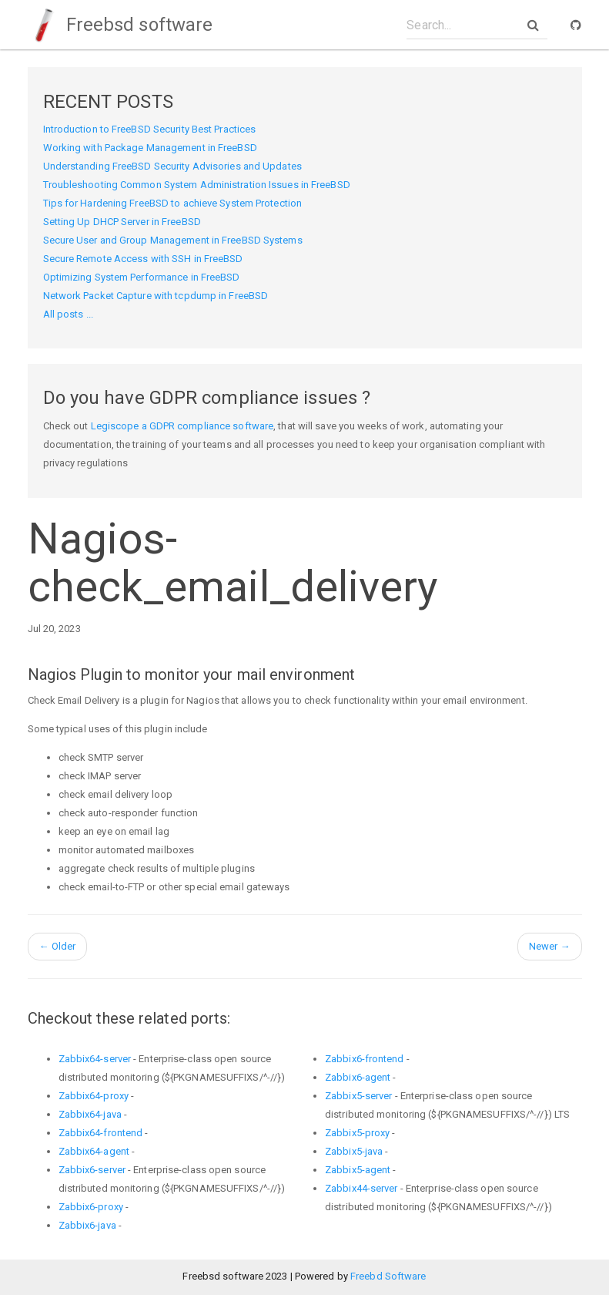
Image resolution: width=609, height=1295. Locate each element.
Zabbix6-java (87, 1225)
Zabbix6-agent (357, 1077)
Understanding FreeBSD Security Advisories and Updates (172, 166)
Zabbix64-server (95, 1059)
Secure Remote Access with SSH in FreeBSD (143, 258)
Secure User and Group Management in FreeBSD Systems (173, 240)
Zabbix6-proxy (91, 1207)
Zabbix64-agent (94, 1151)
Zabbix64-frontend (101, 1133)
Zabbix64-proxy (94, 1096)
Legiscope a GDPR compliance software (182, 426)
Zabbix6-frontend (364, 1059)
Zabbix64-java (90, 1114)
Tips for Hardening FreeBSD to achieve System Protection (173, 203)
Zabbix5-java (354, 1151)
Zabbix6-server (92, 1170)
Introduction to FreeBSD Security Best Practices (149, 129)
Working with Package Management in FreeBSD (150, 147)
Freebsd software (120, 24)
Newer (550, 946)
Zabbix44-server (361, 1188)
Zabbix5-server (358, 1096)
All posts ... (68, 314)
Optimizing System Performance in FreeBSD (141, 277)
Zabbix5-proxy (357, 1133)
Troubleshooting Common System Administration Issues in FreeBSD (196, 184)
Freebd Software (388, 1276)
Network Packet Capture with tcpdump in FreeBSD (156, 295)
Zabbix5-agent (357, 1170)
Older (57, 946)
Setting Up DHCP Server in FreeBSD (122, 221)
